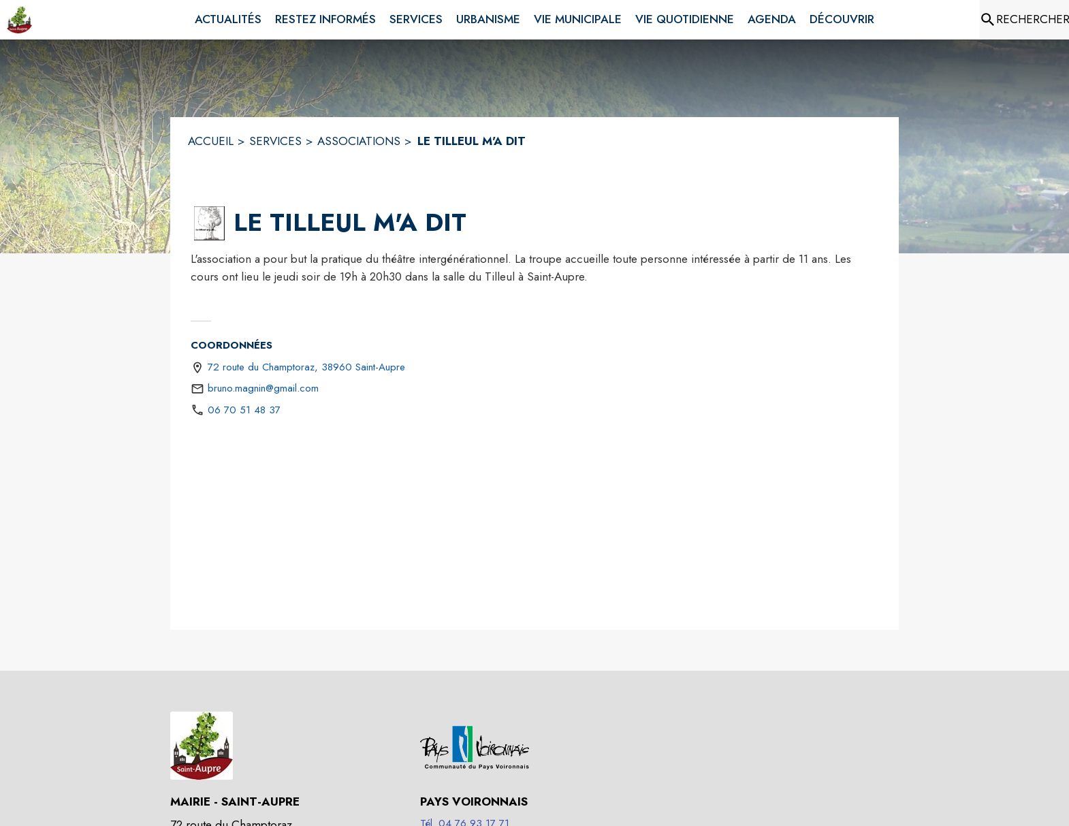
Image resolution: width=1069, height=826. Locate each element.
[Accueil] (19, 19)
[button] (209, 223)
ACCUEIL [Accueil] (211, 141)
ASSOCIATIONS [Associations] (358, 141)
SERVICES (275, 141)
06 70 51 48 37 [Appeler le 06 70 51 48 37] (244, 409)
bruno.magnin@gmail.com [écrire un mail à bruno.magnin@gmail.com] (263, 388)
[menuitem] (228, 19)
